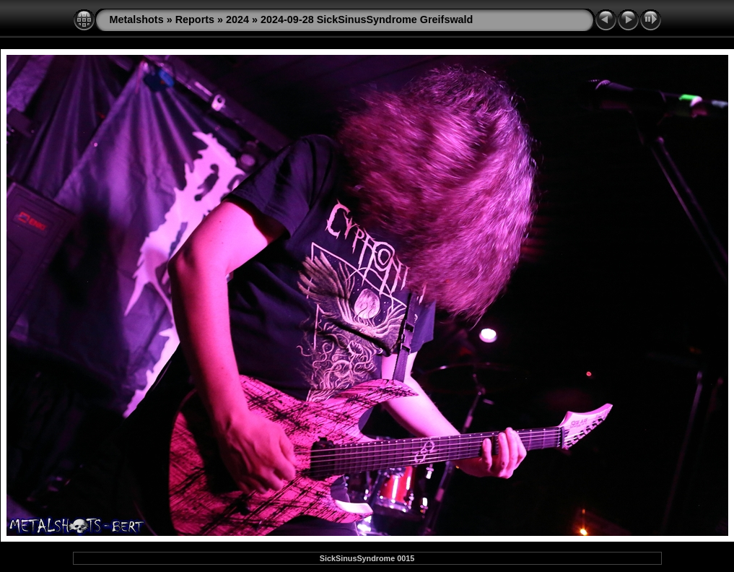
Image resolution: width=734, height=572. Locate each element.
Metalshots (137, 19)
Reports (194, 19)
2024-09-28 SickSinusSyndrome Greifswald (367, 19)
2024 (237, 19)
